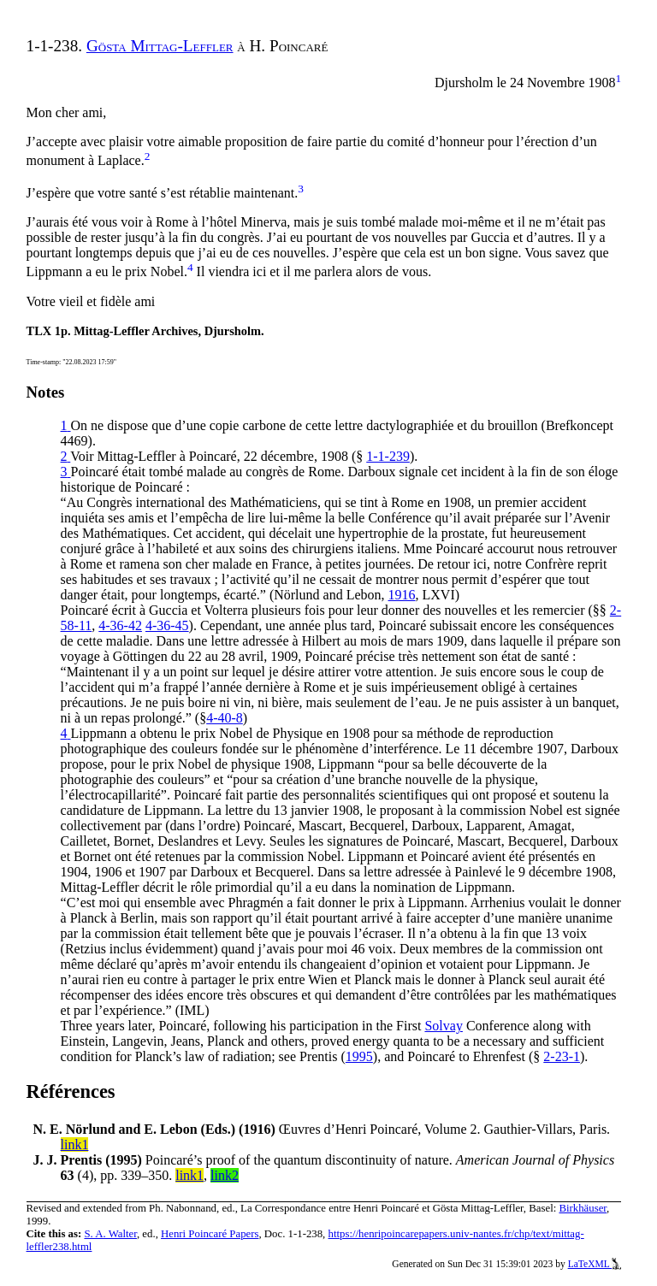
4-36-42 (120, 625)
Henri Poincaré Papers (209, 1234)
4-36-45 (167, 625)
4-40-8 (224, 718)
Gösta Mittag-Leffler (160, 46)
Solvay (443, 1025)
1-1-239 (388, 456)
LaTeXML (595, 1264)
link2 (224, 1175)
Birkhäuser (583, 1208)
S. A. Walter (110, 1234)
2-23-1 (561, 1056)
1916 (402, 594)
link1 (75, 1144)
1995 (359, 1056)
